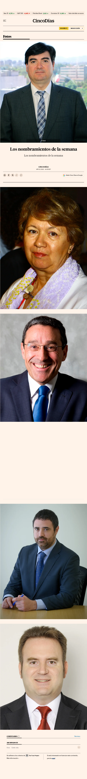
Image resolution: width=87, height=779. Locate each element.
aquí (53, 758)
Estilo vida (15, 748)
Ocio (8, 748)
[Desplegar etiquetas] (78, 747)
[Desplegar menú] (4, 20)
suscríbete (64, 28)
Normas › (77, 736)
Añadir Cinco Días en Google (74, 175)
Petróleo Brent (37, 13)
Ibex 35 (6, 13)
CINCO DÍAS (44, 167)
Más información (13, 758)
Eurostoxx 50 (55, 13)
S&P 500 (20, 13)
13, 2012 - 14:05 (43, 169)
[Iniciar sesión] (77, 28)
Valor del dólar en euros (76, 13)
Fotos (7, 36)
